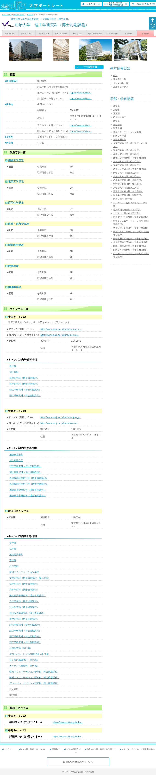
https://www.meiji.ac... (81, 92)
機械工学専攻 (16, 160)
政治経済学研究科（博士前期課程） (27, 595)
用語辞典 (55, 749)
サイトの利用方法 (73, 749)
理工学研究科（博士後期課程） (25, 395)
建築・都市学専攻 (18, 223)
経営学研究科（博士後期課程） (25, 630)
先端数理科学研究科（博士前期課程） (28, 478)
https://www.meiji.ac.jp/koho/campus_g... (60, 329)
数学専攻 (13, 266)
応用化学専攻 (16, 202)
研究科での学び (27, 33)
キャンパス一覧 (120, 83)
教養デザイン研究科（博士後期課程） (131, 228)
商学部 (12, 560)
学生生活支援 (44, 33)
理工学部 (14, 372)
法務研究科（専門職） (20, 648)
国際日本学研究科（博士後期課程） (27, 495)
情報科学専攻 (16, 245)
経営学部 (14, 566)
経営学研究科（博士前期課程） (25, 624)
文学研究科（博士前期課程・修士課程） (29, 578)
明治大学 (30, 14)
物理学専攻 (14, 287)
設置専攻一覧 (119, 79)
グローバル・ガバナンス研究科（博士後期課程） (34, 683)
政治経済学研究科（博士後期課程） (27, 613)
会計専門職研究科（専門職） (24, 660)
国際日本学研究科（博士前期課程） (27, 489)
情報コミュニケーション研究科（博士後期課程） (34, 677)
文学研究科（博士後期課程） (24, 601)
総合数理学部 (16, 460)
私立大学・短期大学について (33, 749)
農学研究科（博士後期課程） (24, 384)
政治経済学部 (16, 554)
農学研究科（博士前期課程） (24, 378)
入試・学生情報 (111, 33)
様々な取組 (77, 33)
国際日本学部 (16, 454)
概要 (115, 75)
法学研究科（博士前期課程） (24, 584)
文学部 (12, 543)
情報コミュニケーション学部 (24, 572)
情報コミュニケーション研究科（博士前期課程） (34, 671)
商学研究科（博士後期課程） (24, 619)
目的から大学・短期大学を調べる (101, 749)
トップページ (7, 14)
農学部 (12, 366)
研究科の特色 (10, 33)
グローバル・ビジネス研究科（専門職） (29, 654)
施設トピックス (120, 87)
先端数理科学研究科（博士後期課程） (28, 484)
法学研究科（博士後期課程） (24, 607)
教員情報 (128, 33)
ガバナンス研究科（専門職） (24, 665)
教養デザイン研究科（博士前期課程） (131, 217)
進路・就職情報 (61, 33)
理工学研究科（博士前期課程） (25, 389)
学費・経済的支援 (94, 33)
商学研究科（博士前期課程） (24, 589)
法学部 (12, 548)
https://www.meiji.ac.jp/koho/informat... (59, 335)
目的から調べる (19, 14)
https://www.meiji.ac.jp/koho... (68, 722)
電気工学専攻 (16, 181)
